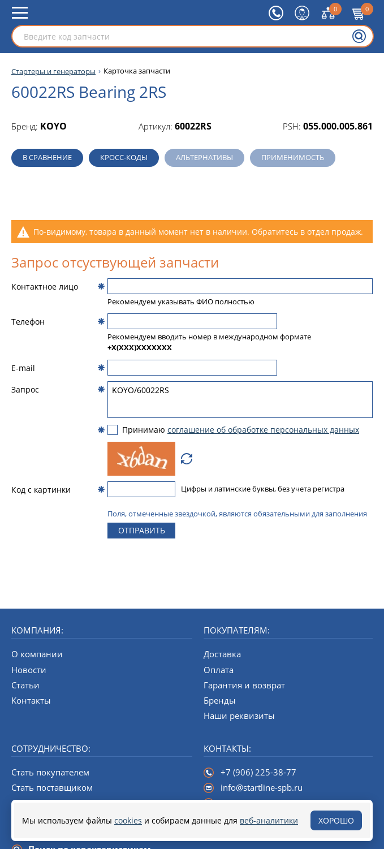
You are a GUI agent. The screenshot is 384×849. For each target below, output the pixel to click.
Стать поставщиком (52, 787)
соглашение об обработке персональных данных (263, 429)
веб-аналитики (269, 820)
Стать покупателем (50, 772)
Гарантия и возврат (244, 685)
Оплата (219, 669)
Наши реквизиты (239, 715)
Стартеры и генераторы (53, 71)
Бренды (220, 700)
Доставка (222, 654)
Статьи (25, 685)
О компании (37, 654)
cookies (128, 820)
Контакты (31, 700)
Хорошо (336, 820)
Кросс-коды (124, 157)
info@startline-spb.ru (262, 787)
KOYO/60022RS (240, 399)
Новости (28, 669)
